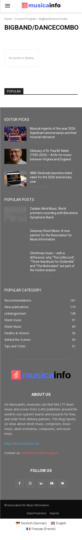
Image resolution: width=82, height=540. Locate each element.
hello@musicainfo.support (39, 453)
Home (8, 19)
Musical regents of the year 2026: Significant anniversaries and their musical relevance (53, 133)
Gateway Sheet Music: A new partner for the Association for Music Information (51, 235)
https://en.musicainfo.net (21, 443)
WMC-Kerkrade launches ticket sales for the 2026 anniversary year (51, 177)
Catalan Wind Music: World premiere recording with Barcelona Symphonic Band (54, 213)
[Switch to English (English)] (58, 523)
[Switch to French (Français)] (41, 529)
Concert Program (25, 19)
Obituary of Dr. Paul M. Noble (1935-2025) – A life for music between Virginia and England (51, 155)
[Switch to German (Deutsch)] (31, 523)
